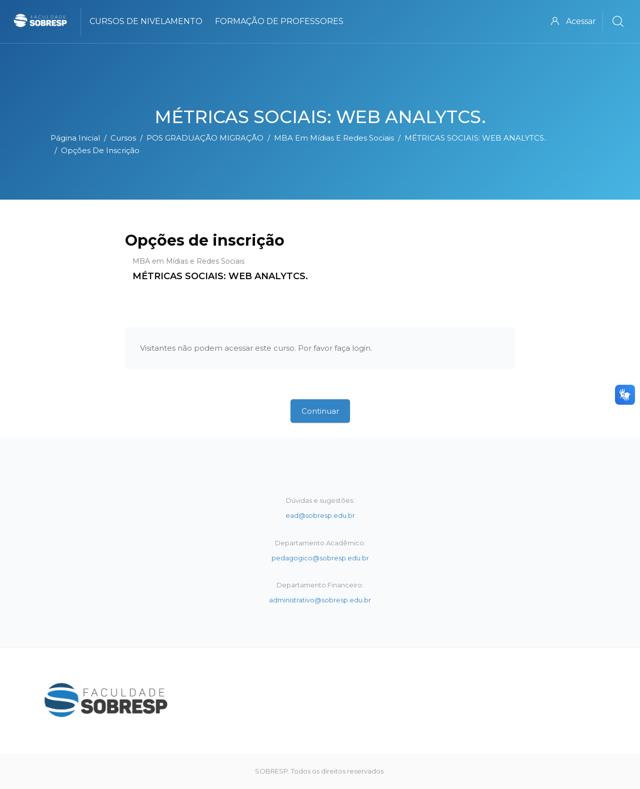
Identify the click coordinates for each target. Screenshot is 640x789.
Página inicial (75, 138)
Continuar (320, 411)
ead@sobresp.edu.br (320, 515)
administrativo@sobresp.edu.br (320, 600)
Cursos (123, 138)
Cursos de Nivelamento (146, 21)
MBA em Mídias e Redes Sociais (334, 138)
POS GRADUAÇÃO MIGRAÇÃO (205, 138)
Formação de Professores (279, 21)
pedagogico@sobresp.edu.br (320, 558)
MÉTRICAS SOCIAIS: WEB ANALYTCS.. (475, 138)
